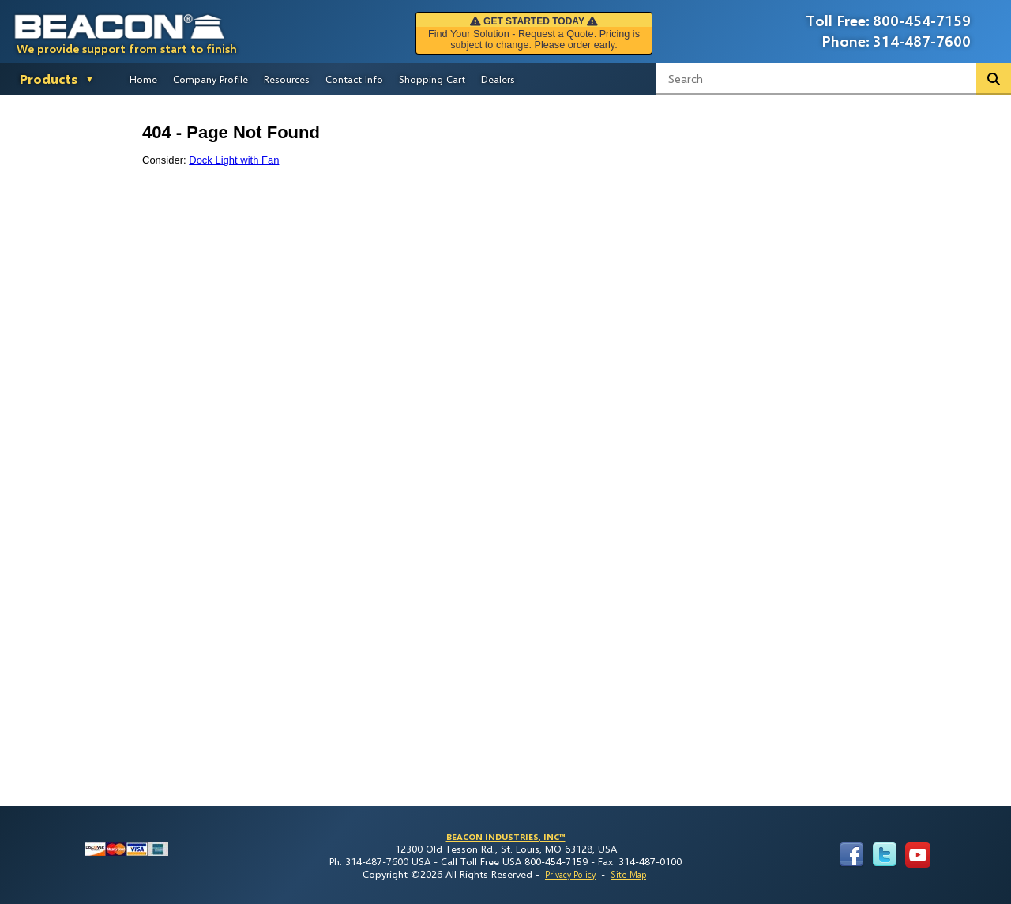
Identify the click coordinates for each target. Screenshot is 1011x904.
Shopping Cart (432, 79)
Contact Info (354, 79)
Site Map (628, 874)
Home (143, 79)
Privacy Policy (570, 874)
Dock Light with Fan (234, 160)
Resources (287, 79)
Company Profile (210, 79)
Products (48, 78)
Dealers (498, 79)
